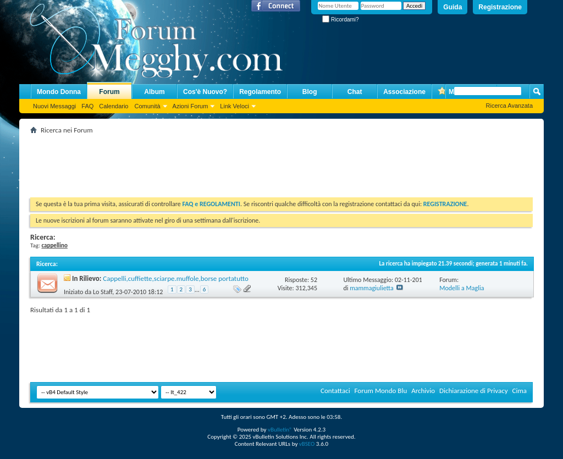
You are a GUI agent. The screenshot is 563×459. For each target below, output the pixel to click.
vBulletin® (280, 429)
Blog (309, 92)
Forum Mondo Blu (381, 390)
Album (154, 92)
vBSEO (307, 443)
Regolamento (260, 92)
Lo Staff (102, 292)
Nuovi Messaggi (54, 106)
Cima (519, 390)
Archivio (423, 390)
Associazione (404, 92)
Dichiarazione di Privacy (473, 390)
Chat (354, 92)
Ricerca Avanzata (509, 105)
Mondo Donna (59, 92)
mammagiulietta (372, 288)
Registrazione (500, 7)
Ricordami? (340, 19)
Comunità (147, 106)
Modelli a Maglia (461, 288)
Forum (109, 92)
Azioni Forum (190, 106)
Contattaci (335, 390)
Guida (452, 7)
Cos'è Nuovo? (205, 92)
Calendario (113, 106)
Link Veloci (234, 106)
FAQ (87, 106)
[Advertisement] (230, 161)
